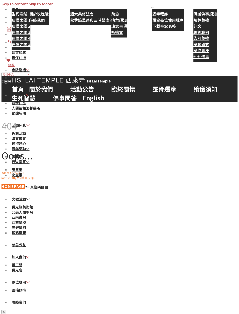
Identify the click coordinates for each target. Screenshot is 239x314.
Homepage (13, 186)
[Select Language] (15, 74)
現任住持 (19, 57)
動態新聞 (19, 112)
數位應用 (21, 282)
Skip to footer (41, 3)
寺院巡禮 (21, 69)
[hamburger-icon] (152, 7)
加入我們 (21, 256)
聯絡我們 (19, 301)
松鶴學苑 (19, 232)
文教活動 (21, 198)
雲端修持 (19, 289)
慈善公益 (19, 244)
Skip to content (14, 3)
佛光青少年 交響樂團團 (30, 186)
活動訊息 (21, 125)
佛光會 (17, 269)
